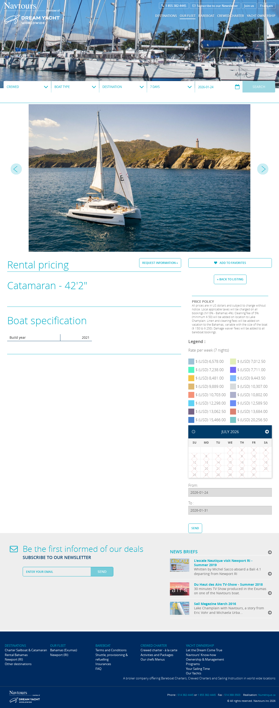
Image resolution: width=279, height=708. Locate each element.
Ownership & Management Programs (205, 661)
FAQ (98, 669)
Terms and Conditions (110, 650)
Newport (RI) (14, 659)
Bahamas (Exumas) (63, 650)
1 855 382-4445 (174, 6)
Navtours (41, 13)
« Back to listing (230, 279)
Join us (249, 6)
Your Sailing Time (198, 669)
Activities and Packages (157, 655)
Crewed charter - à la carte (159, 650)
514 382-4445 (186, 695)
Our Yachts (193, 673)
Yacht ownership (261, 16)
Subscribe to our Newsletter (215, 6)
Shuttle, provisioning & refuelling (111, 657)
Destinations (166, 16)
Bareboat (206, 16)
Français (266, 6)
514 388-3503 (232, 695)
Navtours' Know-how (201, 655)
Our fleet (187, 16)
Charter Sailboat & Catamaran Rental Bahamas (26, 652)
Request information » (160, 263)
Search (259, 86)
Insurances (103, 664)
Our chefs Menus (153, 659)
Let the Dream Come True (204, 650)
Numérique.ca (266, 695)
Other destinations (18, 664)
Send (195, 528)
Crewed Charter (230, 16)
